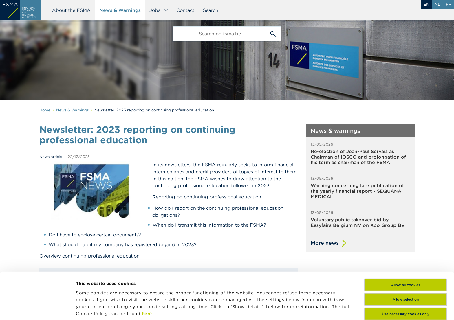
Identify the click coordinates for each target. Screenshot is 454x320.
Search (210, 10)
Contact (185, 10)
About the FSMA (71, 10)
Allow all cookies (405, 241)
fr (448, 4)
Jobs (158, 10)
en (426, 4)
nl (437, 4)
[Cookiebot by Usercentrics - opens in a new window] (37, 308)
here (147, 270)
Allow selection (406, 255)
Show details (90, 308)
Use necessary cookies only (405, 270)
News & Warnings (120, 10)
